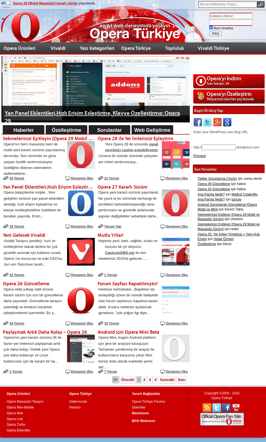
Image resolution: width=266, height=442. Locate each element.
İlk (115, 379)
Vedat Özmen (224, 239)
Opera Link (15, 419)
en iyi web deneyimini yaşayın (135, 25)
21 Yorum (111, 178)
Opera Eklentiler (18, 430)
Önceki (127, 379)
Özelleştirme (66, 130)
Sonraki (167, 379)
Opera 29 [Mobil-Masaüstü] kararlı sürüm (45, 3)
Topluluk (174, 48)
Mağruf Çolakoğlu (245, 194)
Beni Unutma (221, 28)
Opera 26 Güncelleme (214, 184)
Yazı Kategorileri (97, 48)
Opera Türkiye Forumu (148, 402)
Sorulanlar (109, 130)
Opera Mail (15, 413)
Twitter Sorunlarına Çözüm (217, 179)
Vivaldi (58, 48)
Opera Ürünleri (19, 48)
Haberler (23, 130)
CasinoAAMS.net (119, 253)
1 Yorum (110, 275)
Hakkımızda (78, 402)
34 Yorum (16, 323)
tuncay (236, 199)
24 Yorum (16, 178)
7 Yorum (110, 372)
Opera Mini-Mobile (20, 407)
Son (181, 379)
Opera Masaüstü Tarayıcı (25, 402)
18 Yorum (16, 226)
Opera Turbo (16, 424)
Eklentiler (138, 407)
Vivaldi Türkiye (213, 48)
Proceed (199, 156)
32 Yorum (16, 275)
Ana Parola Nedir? (211, 194)
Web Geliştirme (152, 130)
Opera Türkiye (136, 48)
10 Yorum (111, 323)
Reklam (75, 407)
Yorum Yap (112, 226)
